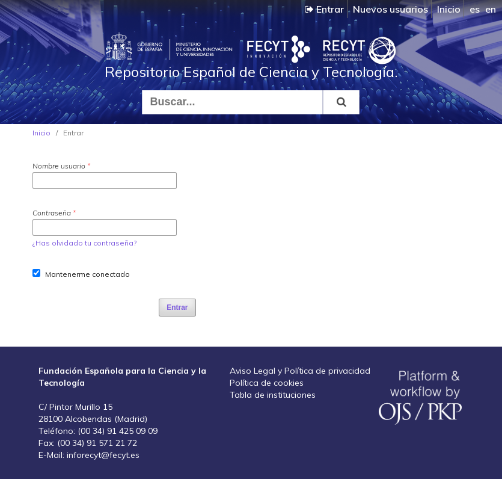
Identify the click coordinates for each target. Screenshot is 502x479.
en (490, 9)
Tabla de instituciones (273, 394)
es (475, 9)
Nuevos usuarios (390, 9)
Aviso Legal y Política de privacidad (300, 370)
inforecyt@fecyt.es (103, 455)
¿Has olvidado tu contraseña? (84, 242)
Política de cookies (267, 382)
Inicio (449, 9)
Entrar (324, 9)
